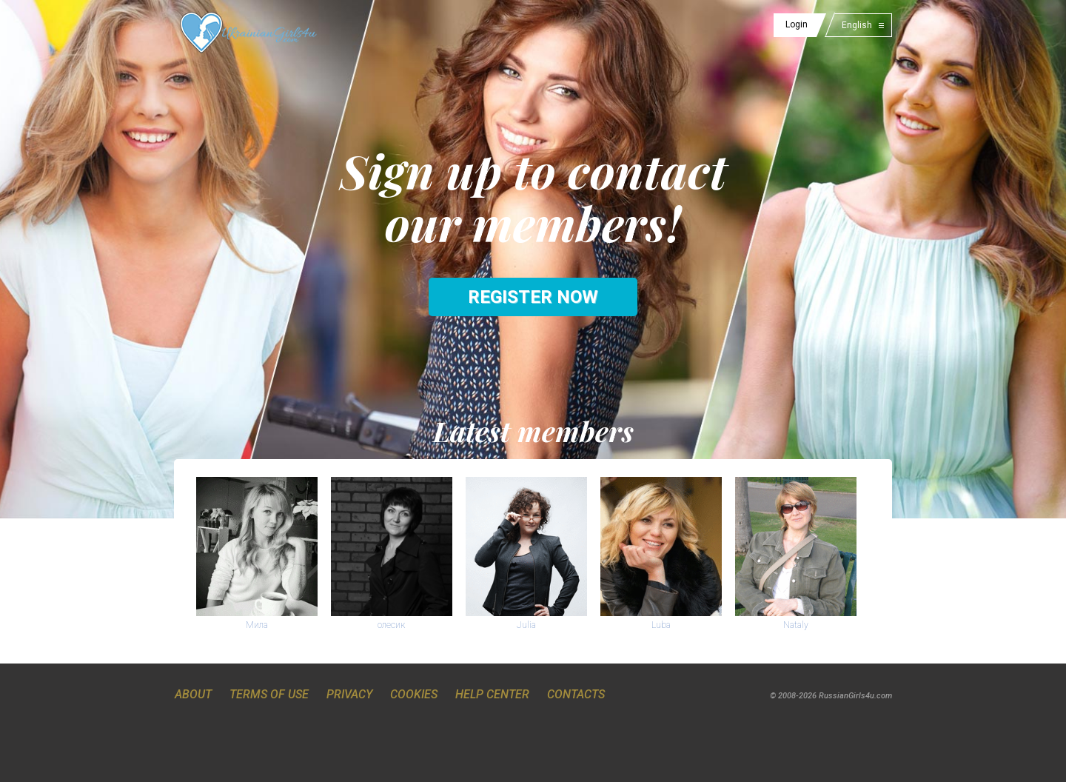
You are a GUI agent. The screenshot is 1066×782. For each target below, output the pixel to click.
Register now (533, 297)
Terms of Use (269, 694)
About (193, 694)
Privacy (349, 694)
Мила (257, 625)
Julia (526, 625)
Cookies (414, 694)
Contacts (576, 694)
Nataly (795, 625)
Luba (661, 625)
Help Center (492, 694)
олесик (391, 625)
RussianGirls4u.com (855, 696)
